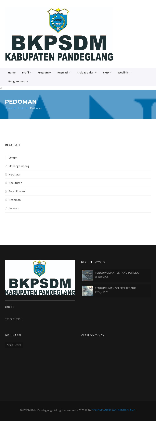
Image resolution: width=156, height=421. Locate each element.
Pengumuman (18, 81)
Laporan (14, 208)
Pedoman (15, 200)
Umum (13, 157)
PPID (107, 72)
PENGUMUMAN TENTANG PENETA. (117, 272)
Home (12, 72)
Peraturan (15, 174)
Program (44, 72)
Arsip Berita (14, 345)
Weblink (124, 72)
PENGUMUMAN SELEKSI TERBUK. (115, 288)
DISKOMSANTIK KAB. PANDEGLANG (113, 410)
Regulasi (63, 72)
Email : (9, 306)
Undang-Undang (19, 166)
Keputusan (15, 183)
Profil (26, 72)
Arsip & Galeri (86, 72)
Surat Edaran (17, 191)
